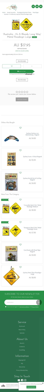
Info (33, 74)
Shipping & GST (22, 360)
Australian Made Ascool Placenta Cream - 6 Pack (15, 385)
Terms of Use (22, 367)
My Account (22, 326)
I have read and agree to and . (22, 307)
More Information (22, 61)
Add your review (22, 99)
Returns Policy (22, 329)
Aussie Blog (22, 350)
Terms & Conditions (24, 307)
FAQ (22, 363)
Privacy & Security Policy (22, 370)
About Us (22, 343)
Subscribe (22, 333)
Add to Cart (21, 71)
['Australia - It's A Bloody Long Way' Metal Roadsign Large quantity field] (32, 66)
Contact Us (22, 346)
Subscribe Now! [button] (31, 387)
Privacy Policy (35, 307)
